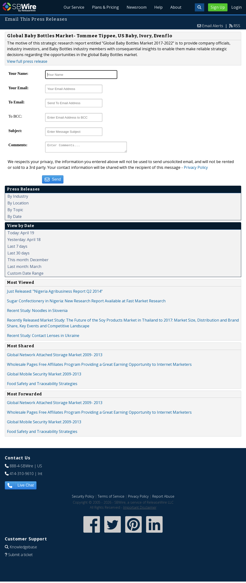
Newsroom (137, 7)
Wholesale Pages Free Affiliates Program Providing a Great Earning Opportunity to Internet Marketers (99, 365)
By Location (18, 204)
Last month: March (24, 268)
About (175, 7)
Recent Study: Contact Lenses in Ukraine (43, 337)
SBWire (19, 7)
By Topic (15, 211)
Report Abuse (163, 497)
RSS (237, 25)
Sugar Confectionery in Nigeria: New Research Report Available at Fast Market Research (86, 302)
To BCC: (15, 116)
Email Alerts (212, 25)
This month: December (28, 261)
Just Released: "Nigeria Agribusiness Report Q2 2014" (55, 292)
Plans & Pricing (105, 7)
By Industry (17, 197)
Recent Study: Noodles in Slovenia (37, 312)
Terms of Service (111, 497)
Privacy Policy (196, 168)
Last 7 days (17, 247)
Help (158, 7)
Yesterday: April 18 (24, 241)
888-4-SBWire (21, 467)
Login (236, 7)
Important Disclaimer (139, 509)
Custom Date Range (25, 274)
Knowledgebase (23, 548)
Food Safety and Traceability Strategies (42, 385)
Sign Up (218, 7)
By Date (14, 218)
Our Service (74, 7)
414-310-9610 (22, 475)
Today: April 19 (20, 234)
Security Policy (83, 497)
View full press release (27, 61)
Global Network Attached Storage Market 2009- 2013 (54, 356)
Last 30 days (18, 254)
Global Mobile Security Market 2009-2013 (44, 375)
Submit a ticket (20, 556)
